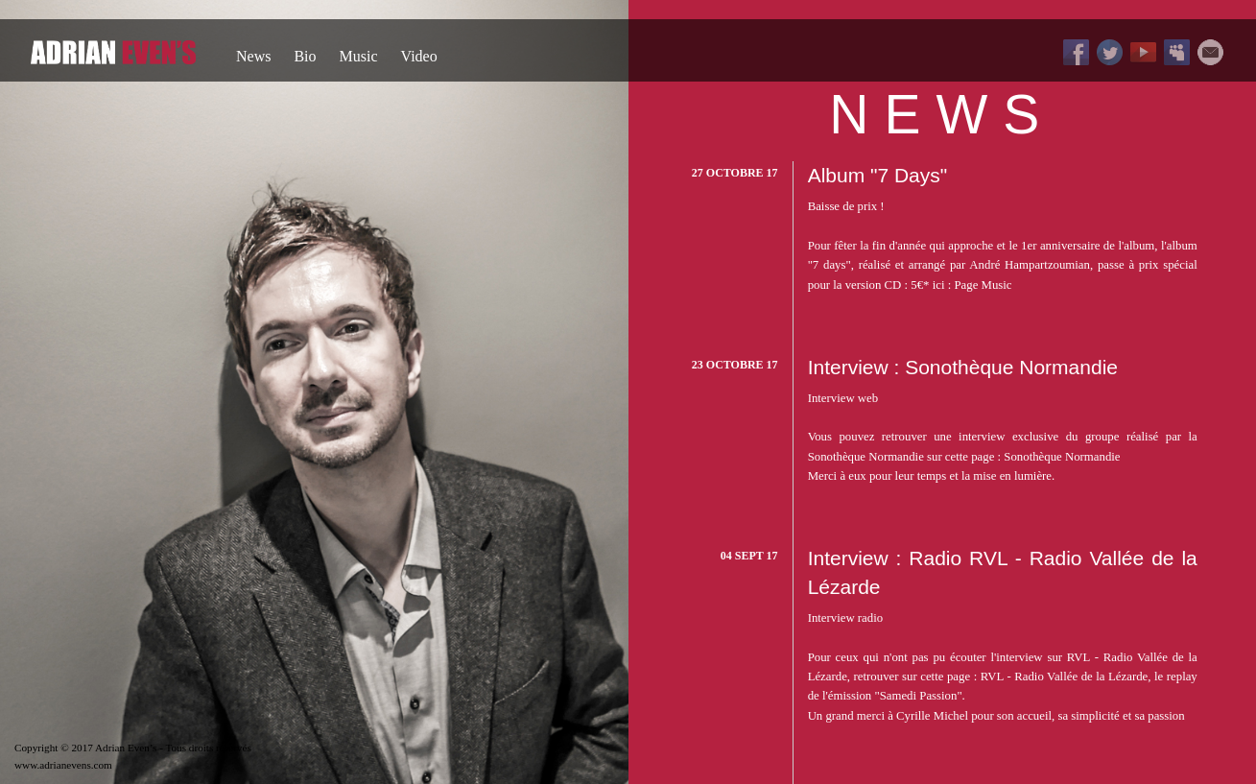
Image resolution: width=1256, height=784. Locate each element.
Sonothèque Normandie (1062, 456)
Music (359, 56)
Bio (305, 56)
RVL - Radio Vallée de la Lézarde (1065, 676)
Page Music (982, 285)
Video (419, 56)
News (253, 56)
